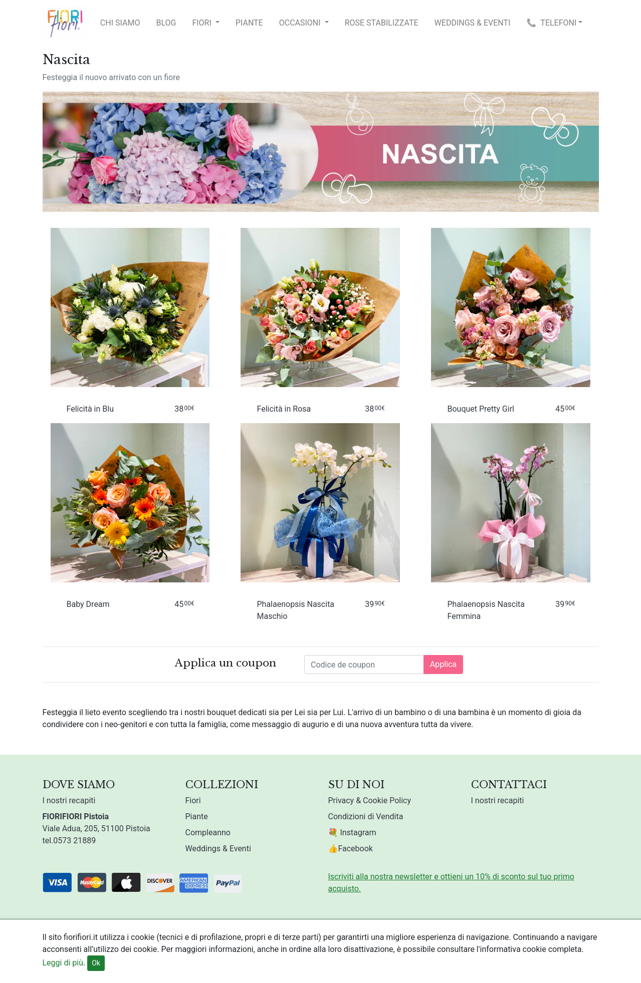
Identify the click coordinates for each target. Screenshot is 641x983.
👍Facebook (350, 848)
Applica (443, 664)
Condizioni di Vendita (365, 816)
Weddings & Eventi (473, 23)
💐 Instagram (352, 832)
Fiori (202, 23)
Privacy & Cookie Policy (369, 800)
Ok (96, 963)
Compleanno (208, 832)
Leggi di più (63, 962)
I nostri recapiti (69, 800)
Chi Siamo (120, 23)
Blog (166, 23)
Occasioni (301, 23)
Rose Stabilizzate (381, 23)
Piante (249, 23)
